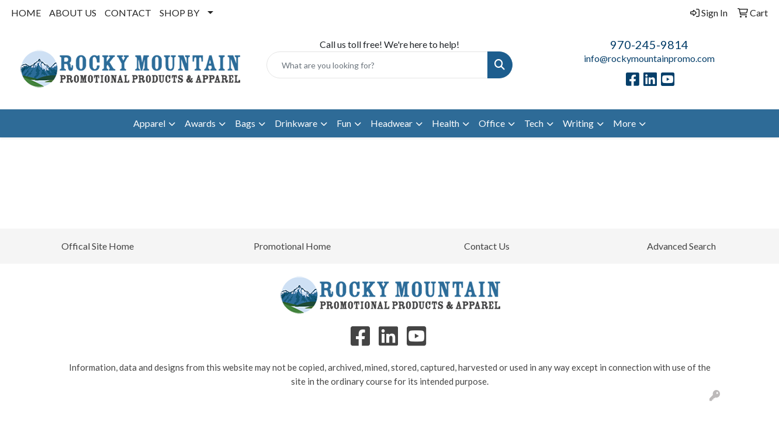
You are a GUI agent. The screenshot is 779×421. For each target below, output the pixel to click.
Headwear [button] (392, 123)
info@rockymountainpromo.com (649, 58)
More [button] (624, 123)
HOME (26, 12)
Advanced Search (681, 245)
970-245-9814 (649, 44)
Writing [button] (578, 123)
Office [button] (492, 123)
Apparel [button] (149, 123)
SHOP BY (179, 12)
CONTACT (128, 12)
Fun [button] (344, 123)
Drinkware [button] (296, 123)
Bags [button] (245, 123)
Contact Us (487, 245)
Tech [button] (533, 123)
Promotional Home (292, 245)
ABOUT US (72, 12)
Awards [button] (200, 123)
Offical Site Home (97, 245)
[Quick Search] (376, 64)
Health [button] (445, 123)
